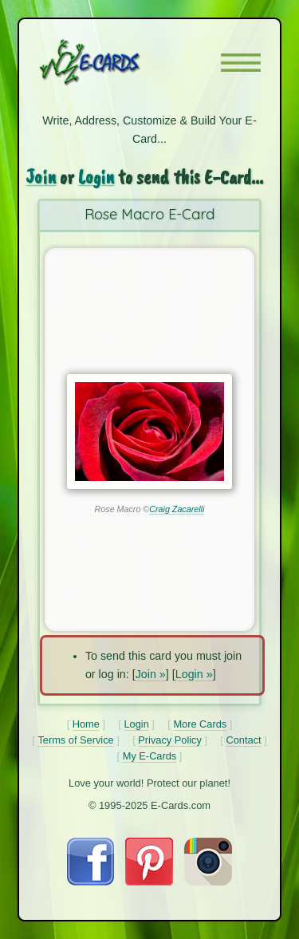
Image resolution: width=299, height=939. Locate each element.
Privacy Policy (170, 740)
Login (96, 176)
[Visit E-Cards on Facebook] (90, 881)
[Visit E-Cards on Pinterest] (149, 881)
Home (86, 724)
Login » (194, 674)
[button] (241, 62)
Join (41, 176)
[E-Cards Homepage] (118, 62)
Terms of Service (75, 740)
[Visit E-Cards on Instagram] (208, 881)
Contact (244, 740)
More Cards (199, 724)
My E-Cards (150, 756)
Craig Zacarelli (176, 509)
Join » (151, 674)
